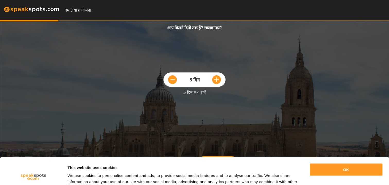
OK (346, 142)
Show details (79, 175)
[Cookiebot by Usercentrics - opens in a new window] (33, 175)
